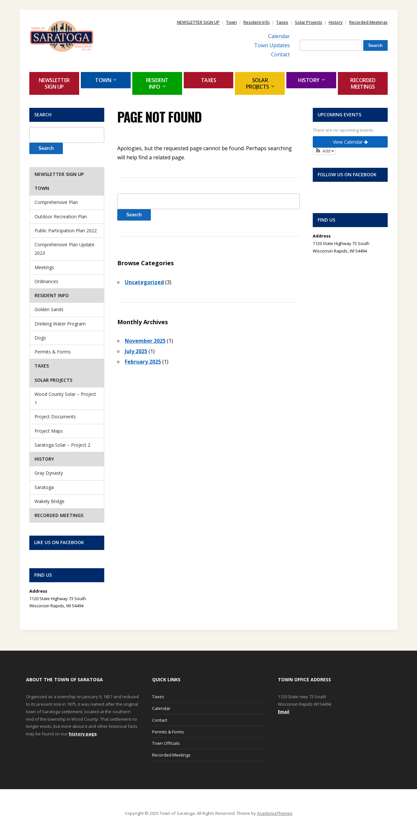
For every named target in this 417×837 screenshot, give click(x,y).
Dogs (40, 338)
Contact (280, 54)
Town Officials (166, 743)
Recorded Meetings (368, 22)
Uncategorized (144, 282)
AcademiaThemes (275, 813)
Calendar (279, 36)
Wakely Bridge (50, 501)
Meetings (44, 267)
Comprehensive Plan (56, 202)
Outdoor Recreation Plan (61, 216)
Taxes (282, 22)
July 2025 (136, 351)
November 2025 (145, 340)
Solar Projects (308, 22)
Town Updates (272, 45)
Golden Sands (49, 309)
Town (231, 22)
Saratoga (44, 487)
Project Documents (55, 416)
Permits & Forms (53, 352)
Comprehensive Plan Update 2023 (64, 248)
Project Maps (49, 431)
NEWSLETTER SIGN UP (198, 22)
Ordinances (46, 281)
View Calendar (350, 142)
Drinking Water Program (60, 324)
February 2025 (143, 361)
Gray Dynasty (49, 473)
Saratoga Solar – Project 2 (62, 445)
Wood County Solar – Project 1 (65, 398)
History (336, 22)
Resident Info (256, 22)
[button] (324, 151)
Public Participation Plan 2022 (66, 230)
